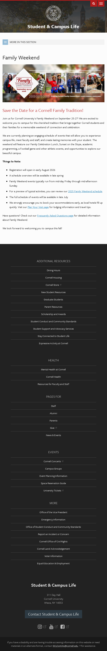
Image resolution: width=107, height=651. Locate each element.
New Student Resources (53, 292)
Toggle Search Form (93, 3)
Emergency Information (53, 519)
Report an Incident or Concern (53, 534)
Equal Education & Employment (53, 563)
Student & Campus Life (53, 26)
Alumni (53, 413)
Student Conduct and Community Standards (53, 321)
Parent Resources (53, 307)
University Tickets (53, 490)
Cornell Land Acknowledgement (53, 548)
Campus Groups (53, 468)
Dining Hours (53, 270)
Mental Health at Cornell (53, 369)
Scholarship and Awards (53, 314)
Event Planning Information (53, 476)
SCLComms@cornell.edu (67, 646)
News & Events (53, 435)
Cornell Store (53, 285)
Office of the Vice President (53, 512)
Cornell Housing (53, 277)
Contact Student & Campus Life (53, 614)
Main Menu (101, 3)
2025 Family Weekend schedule (85, 191)
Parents (53, 420)
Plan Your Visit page (38, 207)
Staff (53, 406)
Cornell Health (53, 376)
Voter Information (53, 556)
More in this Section (19, 42)
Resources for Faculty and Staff (53, 384)
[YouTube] (53, 626)
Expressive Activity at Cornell (53, 343)
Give (53, 428)
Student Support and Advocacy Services (53, 328)
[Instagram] (43, 626)
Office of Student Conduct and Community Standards (53, 527)
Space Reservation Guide (53, 483)
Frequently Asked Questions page (55, 215)
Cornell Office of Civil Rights (53, 541)
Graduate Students (53, 299)
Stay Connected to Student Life (53, 336)
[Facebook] (64, 626)
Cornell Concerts (53, 461)
